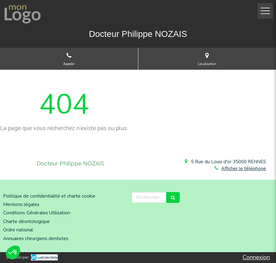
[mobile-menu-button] (265, 11)
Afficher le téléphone (243, 168)
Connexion (256, 257)
